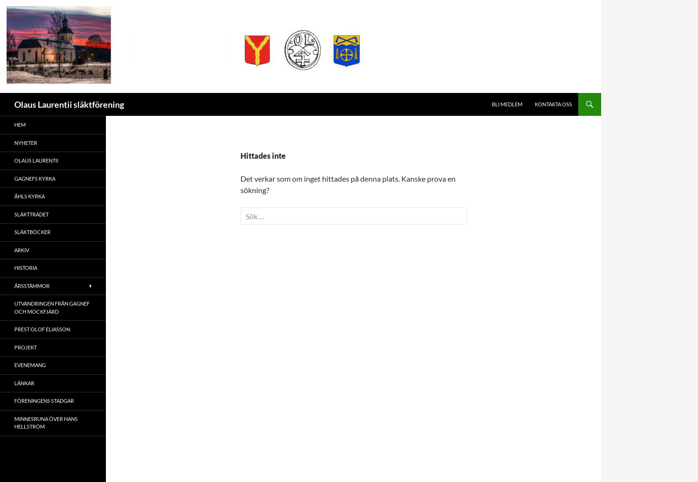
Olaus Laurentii (36, 160)
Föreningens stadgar (44, 401)
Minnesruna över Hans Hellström (46, 423)
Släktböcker (32, 232)
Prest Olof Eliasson (42, 329)
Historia (25, 268)
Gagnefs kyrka (34, 178)
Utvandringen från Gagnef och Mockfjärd (52, 307)
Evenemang (30, 365)
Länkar (24, 383)
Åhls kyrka (29, 196)
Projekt (25, 347)
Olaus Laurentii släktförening (69, 104)
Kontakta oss (553, 104)
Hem (20, 125)
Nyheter (25, 143)
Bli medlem (507, 104)
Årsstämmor (32, 286)
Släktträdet (31, 214)
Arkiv (21, 250)
